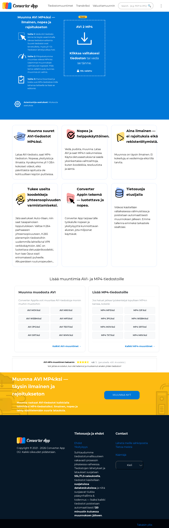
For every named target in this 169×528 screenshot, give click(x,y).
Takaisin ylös (144, 524)
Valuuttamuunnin (104, 5)
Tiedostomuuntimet (60, 5)
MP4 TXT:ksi (107, 335)
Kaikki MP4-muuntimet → (140, 346)
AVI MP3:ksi (66, 318)
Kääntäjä (121, 454)
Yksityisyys (81, 447)
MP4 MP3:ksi (108, 310)
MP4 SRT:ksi (140, 327)
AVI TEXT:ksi (66, 327)
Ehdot (78, 443)
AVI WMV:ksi (66, 335)
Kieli (129, 465)
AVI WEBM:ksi (33, 318)
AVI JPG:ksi (34, 327)
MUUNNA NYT (122, 394)
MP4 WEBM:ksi (140, 318)
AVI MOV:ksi (33, 310)
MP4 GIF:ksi (139, 310)
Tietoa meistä (124, 447)
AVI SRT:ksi (34, 335)
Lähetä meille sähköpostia (132, 443)
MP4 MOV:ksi (108, 327)
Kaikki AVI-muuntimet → (66, 346)
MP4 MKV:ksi (140, 335)
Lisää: (161, 6)
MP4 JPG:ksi (107, 318)
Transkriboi (83, 5)
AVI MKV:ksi (66, 310)
